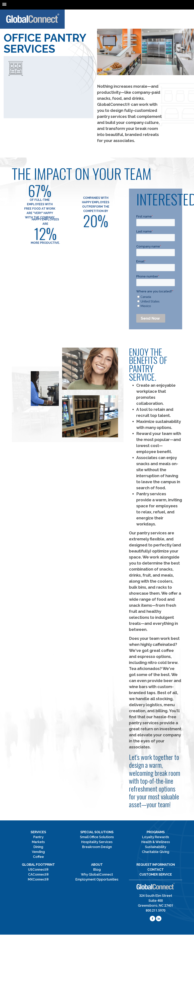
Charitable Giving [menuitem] (155, 852)
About (97, 864)
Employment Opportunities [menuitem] (96, 879)
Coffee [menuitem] (38, 857)
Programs (156, 832)
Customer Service (155, 874)
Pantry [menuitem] (38, 837)
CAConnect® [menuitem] (38, 874)
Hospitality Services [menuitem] (97, 842)
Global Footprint (38, 864)
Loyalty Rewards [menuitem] (155, 837)
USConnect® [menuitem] (38, 869)
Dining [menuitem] (38, 847)
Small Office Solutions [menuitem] (97, 837)
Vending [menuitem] (38, 852)
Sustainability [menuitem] (155, 847)
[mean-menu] (4, 4)
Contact (155, 869)
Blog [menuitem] (97, 869)
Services (38, 832)
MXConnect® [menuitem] (38, 879)
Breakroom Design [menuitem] (97, 847)
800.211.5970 (155, 910)
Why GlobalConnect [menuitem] (97, 874)
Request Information (155, 864)
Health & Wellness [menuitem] (155, 842)
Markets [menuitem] (38, 842)
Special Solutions (96, 832)
